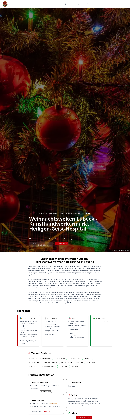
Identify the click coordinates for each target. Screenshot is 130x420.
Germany (37, 213)
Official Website (61, 243)
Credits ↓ (127, 250)
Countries (72, 4)
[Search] (65, 4)
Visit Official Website (84, 417)
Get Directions (46, 391)
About (88, 4)
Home (30, 213)
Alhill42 (115, 250)
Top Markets (80, 4)
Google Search (48, 411)
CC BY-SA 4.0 (121, 250)
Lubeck (45, 213)
